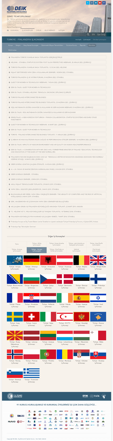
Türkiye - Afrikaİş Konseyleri (36, 244)
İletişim (18, 45)
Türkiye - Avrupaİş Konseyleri (36, 250)
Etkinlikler (92, 45)
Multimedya (12, 50)
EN (93, 34)
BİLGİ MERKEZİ (50, 30)
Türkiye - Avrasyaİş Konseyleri (17, 250)
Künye (10, 45)
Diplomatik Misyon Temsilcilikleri (52, 45)
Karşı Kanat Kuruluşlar (31, 45)
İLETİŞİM (62, 30)
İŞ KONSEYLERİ (27, 30)
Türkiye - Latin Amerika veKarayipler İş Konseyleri (76, 244)
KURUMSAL (15, 30)
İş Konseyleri (87, 39)
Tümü (17, 244)
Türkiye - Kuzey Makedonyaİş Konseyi (15, 344)
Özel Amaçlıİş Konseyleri (96, 250)
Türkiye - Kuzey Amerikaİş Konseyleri (56, 244)
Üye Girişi (101, 34)
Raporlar (83, 45)
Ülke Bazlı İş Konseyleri (99, 39)
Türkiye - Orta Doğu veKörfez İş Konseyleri (57, 250)
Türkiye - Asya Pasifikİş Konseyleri (96, 244)
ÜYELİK (38, 30)
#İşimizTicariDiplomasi (14, 27)
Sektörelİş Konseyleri (76, 250)
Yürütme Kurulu (71, 45)
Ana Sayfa (78, 39)
